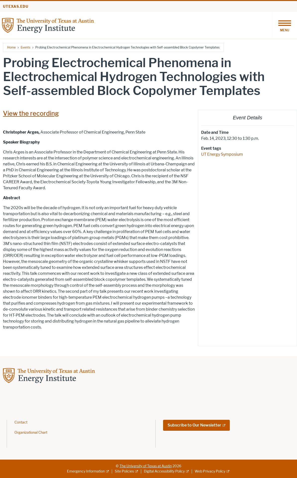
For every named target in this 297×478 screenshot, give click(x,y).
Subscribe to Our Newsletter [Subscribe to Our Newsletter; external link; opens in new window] (194, 425)
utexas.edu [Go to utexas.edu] (15, 6)
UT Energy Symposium (222, 154)
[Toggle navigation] (284, 25)
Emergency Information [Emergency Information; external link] (86, 471)
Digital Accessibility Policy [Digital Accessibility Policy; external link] (164, 471)
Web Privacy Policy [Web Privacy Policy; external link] (210, 471)
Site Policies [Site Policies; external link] (124, 471)
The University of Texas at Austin (145, 466)
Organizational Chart (30, 432)
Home (11, 47)
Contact (20, 422)
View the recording (31, 113)
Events (25, 47)
